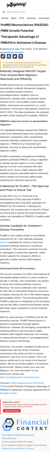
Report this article (12, 411)
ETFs (21, 18)
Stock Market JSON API (12, 435)
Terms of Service (26, 448)
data (37, 105)
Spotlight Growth (13, 52)
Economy (31, 18)
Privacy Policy (8, 448)
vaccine (4, 242)
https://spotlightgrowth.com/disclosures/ (20, 377)
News (14, 18)
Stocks (4, 18)
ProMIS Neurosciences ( (21, 383)
